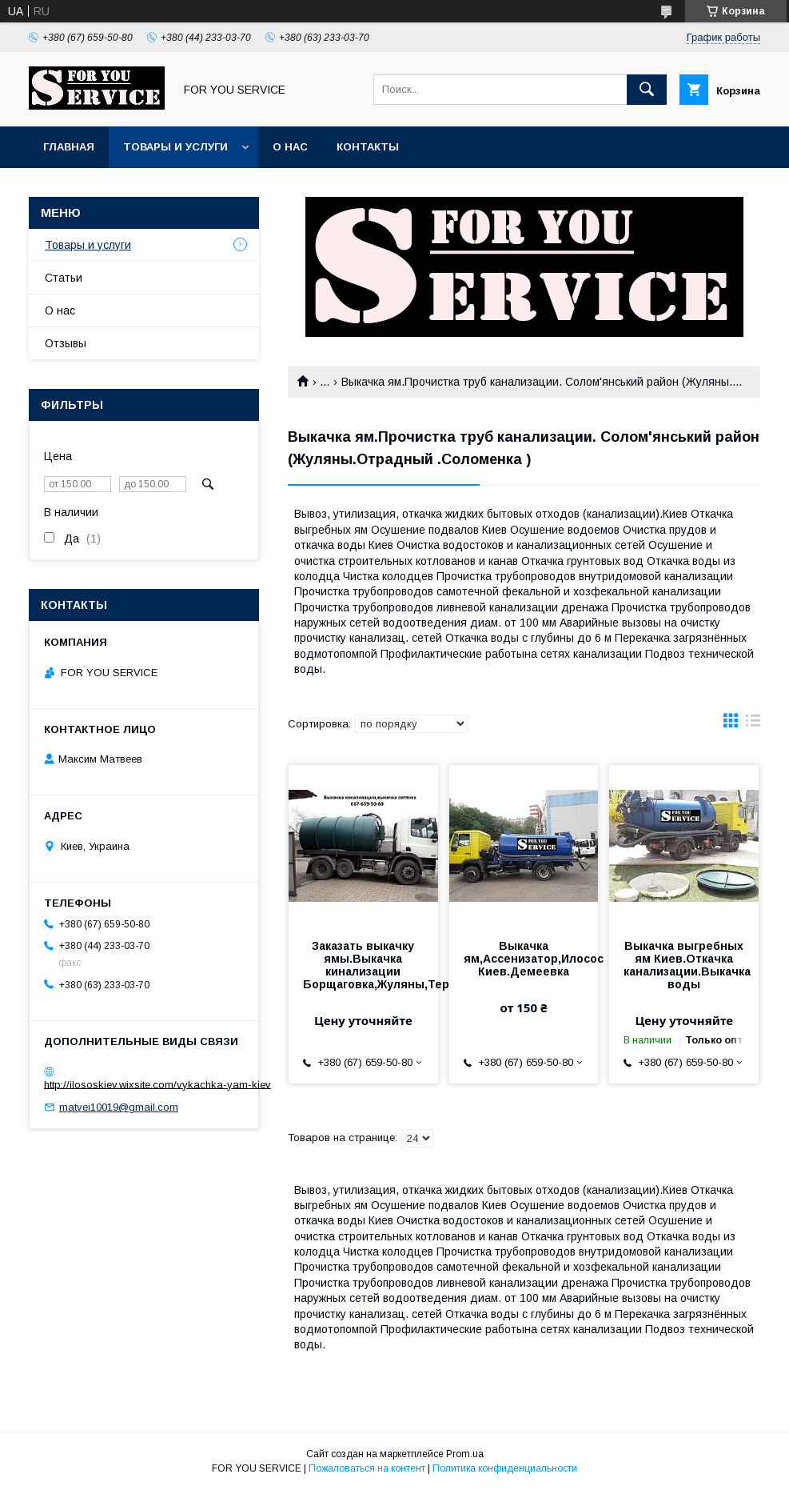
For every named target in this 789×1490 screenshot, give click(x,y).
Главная (68, 147)
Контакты (368, 147)
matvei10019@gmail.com (118, 1107)
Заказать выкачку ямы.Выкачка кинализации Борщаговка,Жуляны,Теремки (363, 965)
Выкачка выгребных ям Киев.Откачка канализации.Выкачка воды (684, 965)
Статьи (63, 277)
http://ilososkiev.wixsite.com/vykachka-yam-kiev (157, 1084)
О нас (290, 147)
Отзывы (65, 343)
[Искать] (647, 89)
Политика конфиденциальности (504, 1468)
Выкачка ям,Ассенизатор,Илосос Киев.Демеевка (524, 958)
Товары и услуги (175, 147)
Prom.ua (465, 1454)
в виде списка (753, 724)
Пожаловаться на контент (367, 1468)
